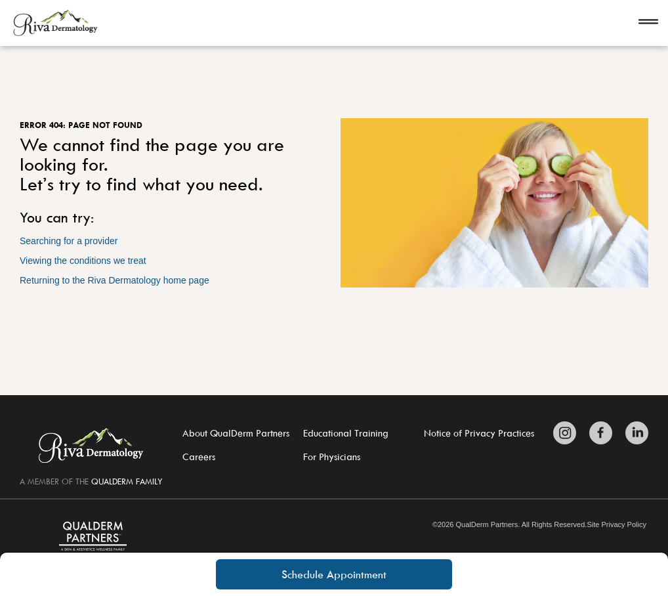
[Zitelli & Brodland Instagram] (568, 432)
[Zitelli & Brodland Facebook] (601, 432)
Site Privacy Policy (616, 524)
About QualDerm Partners (235, 433)
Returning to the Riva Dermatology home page (114, 280)
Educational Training (345, 433)
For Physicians (331, 456)
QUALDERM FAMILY (127, 481)
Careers (198, 456)
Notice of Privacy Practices (479, 433)
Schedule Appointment (334, 574)
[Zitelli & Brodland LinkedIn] (633, 432)
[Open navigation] (648, 23)
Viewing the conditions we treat (83, 260)
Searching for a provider (68, 241)
